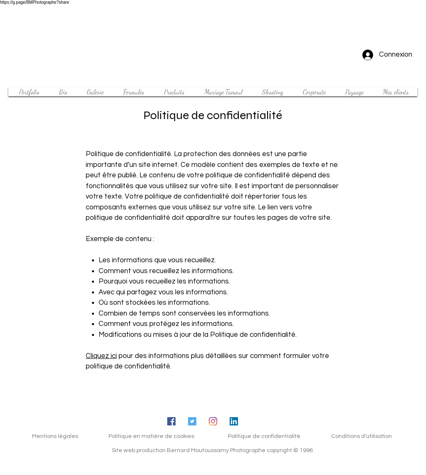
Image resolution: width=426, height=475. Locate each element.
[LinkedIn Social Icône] (234, 421)
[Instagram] (213, 421)
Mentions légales (55, 436)
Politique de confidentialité (264, 436)
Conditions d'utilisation (361, 436)
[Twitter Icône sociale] (192, 421)
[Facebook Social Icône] (171, 421)
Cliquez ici (101, 356)
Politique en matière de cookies (151, 436)
